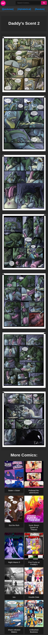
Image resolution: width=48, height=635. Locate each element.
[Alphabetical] (24, 9)
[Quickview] (7, 9)
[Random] (40, 9)
